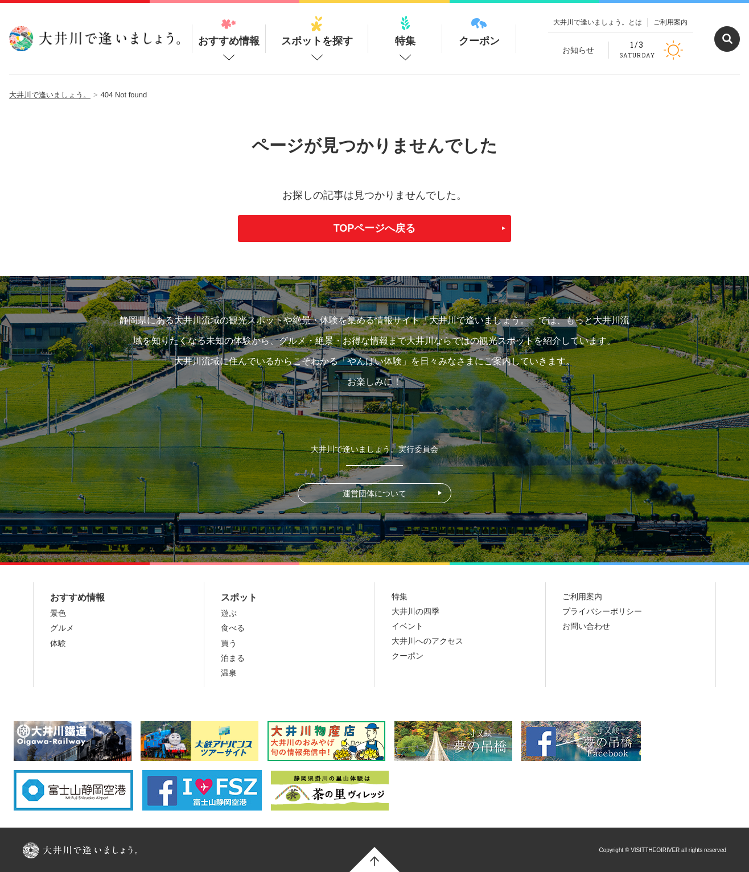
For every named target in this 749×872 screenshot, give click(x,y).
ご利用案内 (670, 22)
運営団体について (374, 493)
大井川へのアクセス (427, 640)
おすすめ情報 (229, 31)
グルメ (62, 627)
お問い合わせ (586, 626)
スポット (239, 597)
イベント (407, 626)
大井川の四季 (415, 611)
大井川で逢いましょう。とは (597, 22)
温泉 (229, 672)
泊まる (233, 658)
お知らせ (578, 50)
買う (229, 643)
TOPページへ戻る (375, 228)
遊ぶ (229, 613)
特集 (405, 31)
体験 (58, 643)
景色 (58, 613)
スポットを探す (317, 31)
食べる (233, 627)
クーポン (479, 31)
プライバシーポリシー (602, 611)
